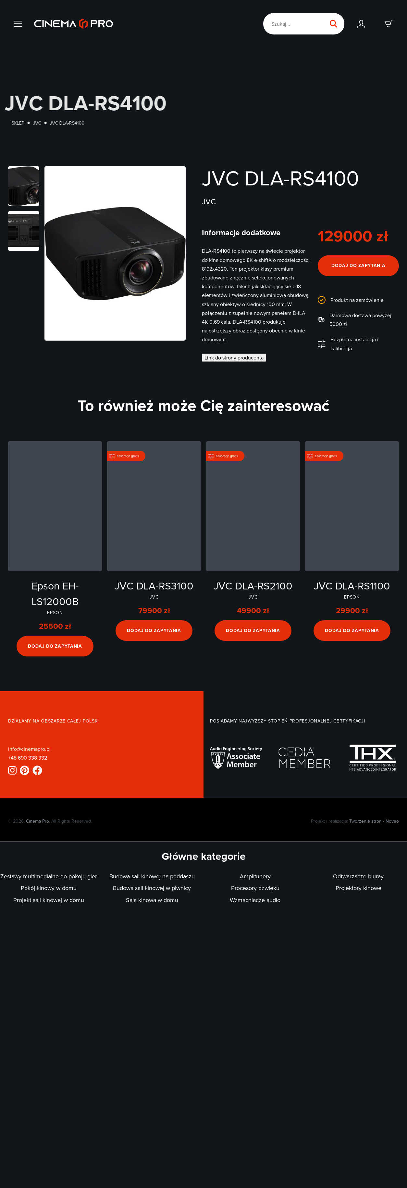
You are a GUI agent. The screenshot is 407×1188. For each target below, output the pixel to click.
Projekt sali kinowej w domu (48, 900)
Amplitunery (255, 876)
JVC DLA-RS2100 (253, 585)
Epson (55, 612)
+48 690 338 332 (27, 757)
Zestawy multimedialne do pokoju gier (48, 876)
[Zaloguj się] (361, 23)
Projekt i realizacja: (355, 821)
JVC (49, 123)
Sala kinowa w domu (152, 900)
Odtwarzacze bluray (358, 876)
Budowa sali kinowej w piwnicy (152, 888)
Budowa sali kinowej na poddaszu (152, 876)
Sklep (30, 123)
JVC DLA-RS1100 (352, 585)
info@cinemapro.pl (29, 748)
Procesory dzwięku (255, 888)
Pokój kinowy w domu (49, 888)
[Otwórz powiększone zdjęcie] (23, 186)
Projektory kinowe (358, 888)
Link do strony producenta (234, 357)
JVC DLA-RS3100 (154, 585)
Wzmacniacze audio (255, 900)
